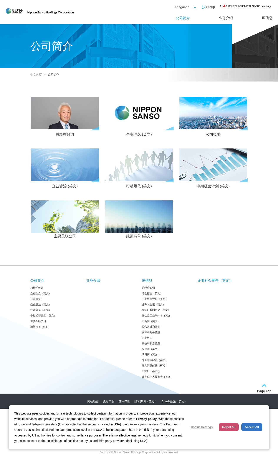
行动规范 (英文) (139, 168)
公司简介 (183, 18)
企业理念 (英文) (139, 117)
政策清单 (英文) (139, 219)
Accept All (252, 427)
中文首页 (36, 74)
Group (210, 7)
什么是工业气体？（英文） (157, 315)
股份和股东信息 (151, 343)
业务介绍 (226, 18)
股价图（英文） (151, 349)
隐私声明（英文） (145, 401)
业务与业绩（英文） (153, 304)
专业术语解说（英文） (155, 360)
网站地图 (93, 401)
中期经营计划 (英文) (213, 168)
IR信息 (267, 18)
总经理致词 (64, 117)
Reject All (228, 427)
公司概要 (213, 117)
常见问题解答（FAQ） (155, 365)
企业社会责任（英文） (215, 280)
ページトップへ (264, 388)
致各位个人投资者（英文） (157, 376)
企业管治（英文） (40, 304)
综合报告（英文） (152, 293)
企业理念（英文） (40, 293)
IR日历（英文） (151, 354)
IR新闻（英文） (151, 321)
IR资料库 (147, 337)
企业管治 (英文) (64, 168)
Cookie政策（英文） (174, 401)
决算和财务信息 (151, 332)
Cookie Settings (202, 427)
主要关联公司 (65, 219)
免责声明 (108, 401)
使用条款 (124, 401)
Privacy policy (146, 419)
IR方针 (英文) (150, 371)
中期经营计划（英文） (43, 315)
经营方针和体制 (151, 326)
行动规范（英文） (40, 309)
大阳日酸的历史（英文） (156, 309)
